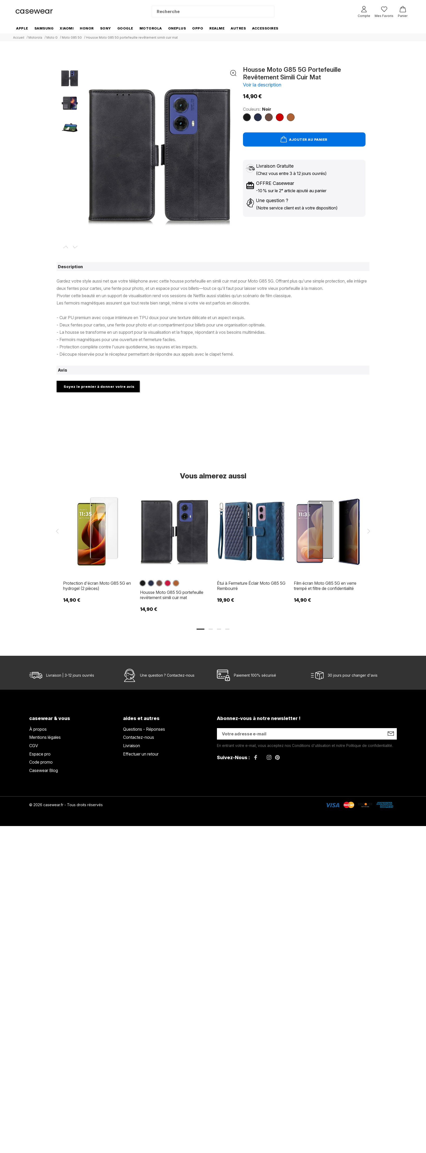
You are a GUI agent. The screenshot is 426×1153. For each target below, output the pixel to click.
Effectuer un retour (141, 754)
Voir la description (262, 84)
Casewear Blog (43, 770)
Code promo (41, 762)
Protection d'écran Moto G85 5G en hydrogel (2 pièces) (97, 586)
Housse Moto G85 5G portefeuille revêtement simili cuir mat (171, 595)
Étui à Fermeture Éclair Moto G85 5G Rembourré (251, 586)
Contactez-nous (180, 675)
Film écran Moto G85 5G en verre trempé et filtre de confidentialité (325, 586)
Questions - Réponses (144, 729)
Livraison (131, 745)
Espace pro (40, 754)
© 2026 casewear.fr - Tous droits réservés (66, 805)
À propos (38, 729)
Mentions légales (45, 737)
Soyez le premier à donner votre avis (99, 386)
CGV (33, 745)
